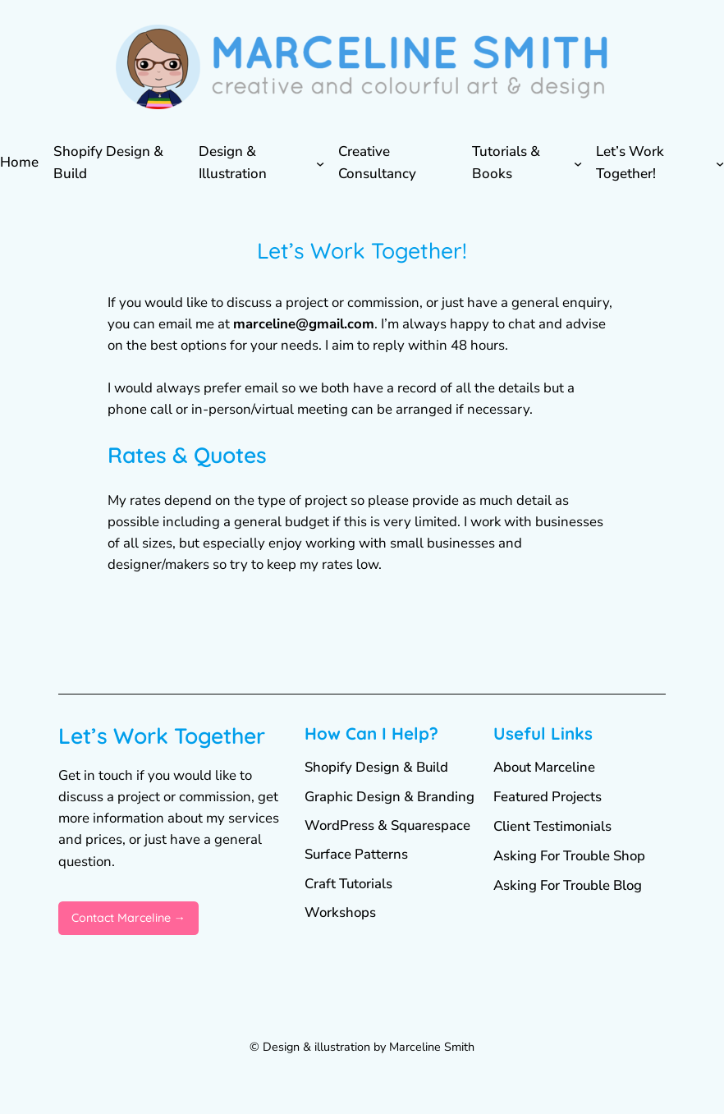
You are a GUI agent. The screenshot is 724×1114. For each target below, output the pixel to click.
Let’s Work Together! (630, 162)
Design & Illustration (233, 162)
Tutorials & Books (506, 162)
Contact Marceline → (128, 917)
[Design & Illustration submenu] (320, 163)
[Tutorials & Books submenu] (578, 163)
